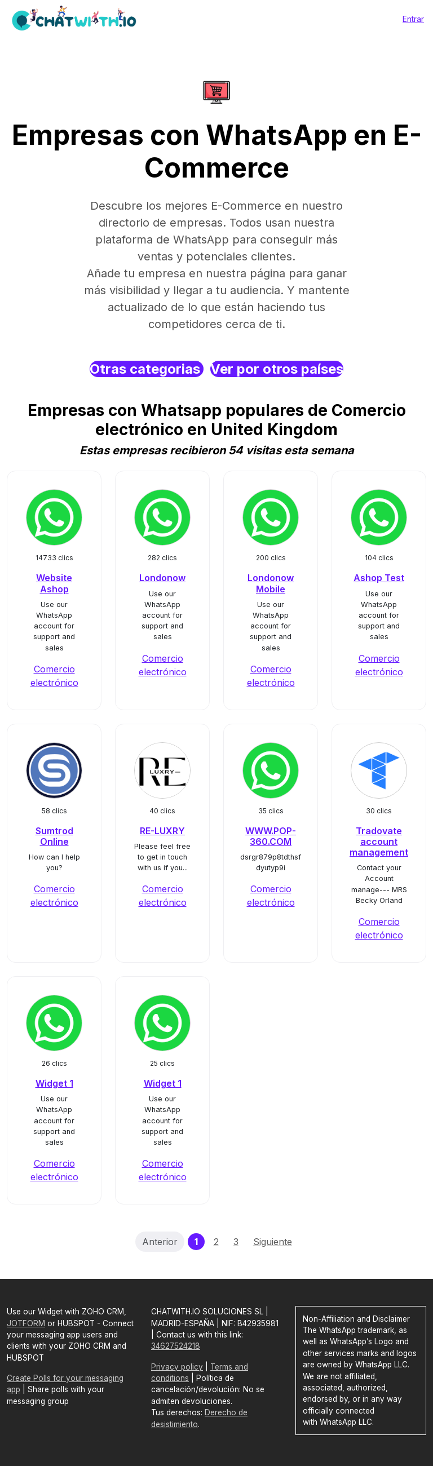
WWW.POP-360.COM (270, 836)
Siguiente (272, 1241)
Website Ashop (54, 583)
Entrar (413, 19)
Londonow (162, 577)
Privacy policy (177, 1366)
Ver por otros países (276, 369)
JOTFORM (26, 1323)
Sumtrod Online (54, 836)
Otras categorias (147, 369)
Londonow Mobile (271, 583)
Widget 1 (54, 1083)
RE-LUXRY (162, 830)
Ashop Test (379, 577)
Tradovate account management (379, 841)
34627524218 (175, 1345)
